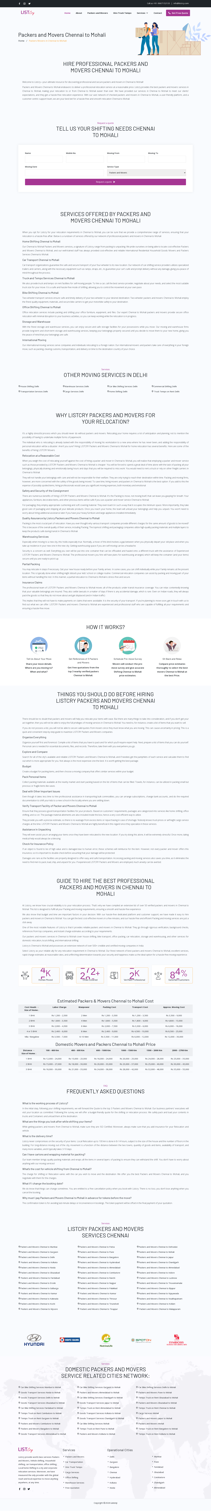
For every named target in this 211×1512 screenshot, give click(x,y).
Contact (158, 13)
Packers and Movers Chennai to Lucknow (158, 1279)
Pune (155, 1463)
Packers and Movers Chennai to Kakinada (39, 1299)
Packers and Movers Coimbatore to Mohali (40, 1424)
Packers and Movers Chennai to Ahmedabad (100, 1268)
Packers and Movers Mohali (151, 1424)
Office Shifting (70, 1478)
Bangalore (113, 1468)
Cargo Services (71, 1473)
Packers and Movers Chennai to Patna (97, 1248)
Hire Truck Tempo (122, 13)
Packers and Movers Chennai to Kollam (157, 1305)
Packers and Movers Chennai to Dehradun (158, 1248)
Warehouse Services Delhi (77, 387)
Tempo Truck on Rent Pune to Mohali (97, 1430)
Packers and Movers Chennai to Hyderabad (100, 1263)
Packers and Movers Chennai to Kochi (37, 1305)
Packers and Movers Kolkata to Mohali (97, 1435)
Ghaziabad (158, 1473)
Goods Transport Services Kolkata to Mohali (100, 1414)
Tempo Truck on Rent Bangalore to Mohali (158, 1430)
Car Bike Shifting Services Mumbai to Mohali (41, 1388)
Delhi (110, 1458)
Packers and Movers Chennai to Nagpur (98, 1284)
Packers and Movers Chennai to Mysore (39, 1310)
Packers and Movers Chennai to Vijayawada (159, 1294)
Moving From (113, 153)
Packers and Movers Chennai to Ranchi (97, 1279)
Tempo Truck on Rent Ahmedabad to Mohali (100, 1409)
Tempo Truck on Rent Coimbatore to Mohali (41, 1414)
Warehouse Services (73, 1484)
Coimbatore (158, 1478)
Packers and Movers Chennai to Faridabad (40, 1279)
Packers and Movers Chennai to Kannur (39, 1294)
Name (28, 153)
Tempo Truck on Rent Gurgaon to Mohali (40, 1419)
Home (67, 13)
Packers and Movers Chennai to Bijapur (157, 1289)
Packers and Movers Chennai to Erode (38, 1284)
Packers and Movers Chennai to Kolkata (39, 1263)
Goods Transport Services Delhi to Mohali (40, 1398)
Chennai (112, 1473)
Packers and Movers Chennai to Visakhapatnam (160, 1299)
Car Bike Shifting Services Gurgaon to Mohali (100, 1388)
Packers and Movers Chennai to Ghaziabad (40, 1274)
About (79, 13)
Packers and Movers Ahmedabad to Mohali (99, 1393)
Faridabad (157, 1468)
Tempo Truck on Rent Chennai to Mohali (156, 1409)
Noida (111, 1489)
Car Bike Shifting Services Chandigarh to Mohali (101, 1398)
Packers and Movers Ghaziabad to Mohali (157, 1404)
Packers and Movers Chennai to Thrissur (98, 1299)
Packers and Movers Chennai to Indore (157, 1274)
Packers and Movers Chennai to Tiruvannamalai (160, 1284)
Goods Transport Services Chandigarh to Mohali (102, 1419)
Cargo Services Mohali (148, 1414)
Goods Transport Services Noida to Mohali (40, 1393)
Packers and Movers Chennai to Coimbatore (100, 1274)
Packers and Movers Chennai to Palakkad (98, 1289)
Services (142, 13)
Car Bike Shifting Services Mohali (94, 1424)
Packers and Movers (97, 13)
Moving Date (31, 167)
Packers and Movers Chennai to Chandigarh (159, 1263)
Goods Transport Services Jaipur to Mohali (99, 1404)
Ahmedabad (158, 1489)
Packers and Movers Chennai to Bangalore (99, 1258)
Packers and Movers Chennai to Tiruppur (99, 1310)
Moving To (153, 153)
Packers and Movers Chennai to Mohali (156, 1253)
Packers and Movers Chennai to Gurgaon (39, 1253)
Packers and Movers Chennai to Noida (37, 1268)
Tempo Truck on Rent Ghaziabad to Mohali (158, 1398)
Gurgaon (112, 1463)
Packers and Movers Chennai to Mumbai (38, 1248)
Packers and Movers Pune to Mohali (155, 1393)
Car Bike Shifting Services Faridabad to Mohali (42, 1409)
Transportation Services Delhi (34, 392)
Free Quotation (71, 1489)
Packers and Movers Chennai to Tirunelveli (99, 1305)
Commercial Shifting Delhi (165, 387)
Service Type (113, 167)
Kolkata (112, 1484)
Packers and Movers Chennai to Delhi (37, 1258)
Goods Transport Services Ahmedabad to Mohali (43, 1435)
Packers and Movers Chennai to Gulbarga (39, 1289)
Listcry (114, 1504)
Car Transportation (73, 1463)
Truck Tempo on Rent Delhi (166, 392)
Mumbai (156, 1457)
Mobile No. (71, 153)
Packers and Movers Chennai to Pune (97, 1253)
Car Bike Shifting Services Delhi (123, 387)
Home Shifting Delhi (118, 392)
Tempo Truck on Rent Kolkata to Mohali (156, 1435)
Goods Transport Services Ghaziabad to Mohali (43, 1404)
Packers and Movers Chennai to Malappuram (159, 1310)
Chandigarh (158, 1483)
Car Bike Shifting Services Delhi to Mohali (157, 1388)
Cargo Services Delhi (74, 392)
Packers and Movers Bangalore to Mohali (40, 1430)
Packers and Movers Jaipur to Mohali (155, 1419)
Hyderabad (113, 1478)
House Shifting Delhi (29, 387)
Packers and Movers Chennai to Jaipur (156, 1258)
